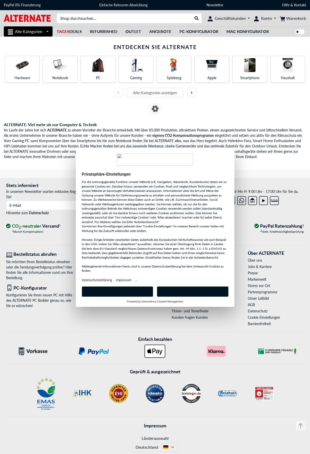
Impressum (155, 425)
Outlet (133, 31)
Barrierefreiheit (259, 324)
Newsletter (214, 5)
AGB (251, 304)
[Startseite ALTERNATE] (27, 18)
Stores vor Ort (259, 285)
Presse (253, 273)
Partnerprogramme (262, 292)
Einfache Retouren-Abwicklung (123, 5)
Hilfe (285, 5)
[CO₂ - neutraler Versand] (33, 226)
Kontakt (300, 5)
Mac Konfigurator (247, 31)
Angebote (160, 31)
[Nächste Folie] (191, 92)
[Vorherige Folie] (118, 92)
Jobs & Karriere (260, 266)
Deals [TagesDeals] (69, 31)
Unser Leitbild (258, 298)
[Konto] (265, 18)
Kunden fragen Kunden (190, 317)
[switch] (300, 31)
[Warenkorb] (293, 18)
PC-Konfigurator (199, 31)
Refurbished (103, 31)
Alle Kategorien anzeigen (155, 92)
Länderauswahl (155, 438)
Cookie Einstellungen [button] (264, 317)
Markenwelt (257, 279)
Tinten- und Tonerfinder (190, 311)
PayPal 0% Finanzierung (22, 5)
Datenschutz (39, 213)
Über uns (255, 260)
